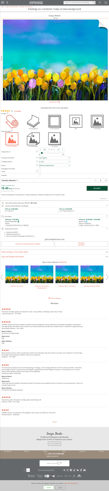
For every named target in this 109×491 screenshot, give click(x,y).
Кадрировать (54, 102)
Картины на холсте (16, 276)
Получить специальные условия (27, 244)
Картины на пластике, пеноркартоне (41, 277)
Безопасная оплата (54, 229)
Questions (82, 451)
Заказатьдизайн (81, 244)
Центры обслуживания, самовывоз (54, 206)
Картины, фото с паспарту (66, 276)
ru (24, 470)
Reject (60, 487)
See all (55, 422)
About (45, 451)
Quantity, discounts (9, 180)
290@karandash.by (52, 456)
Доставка (54, 216)
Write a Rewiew (56, 298)
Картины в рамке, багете (91, 276)
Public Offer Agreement (70, 483)
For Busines (7, 451)
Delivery (26, 451)
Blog (63, 451)
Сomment (104, 198)
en (28, 470)
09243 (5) (63, 262)
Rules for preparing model (46, 470)
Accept (49, 487)
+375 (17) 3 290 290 (55, 453)
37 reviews (17, 111)
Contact (101, 451)
